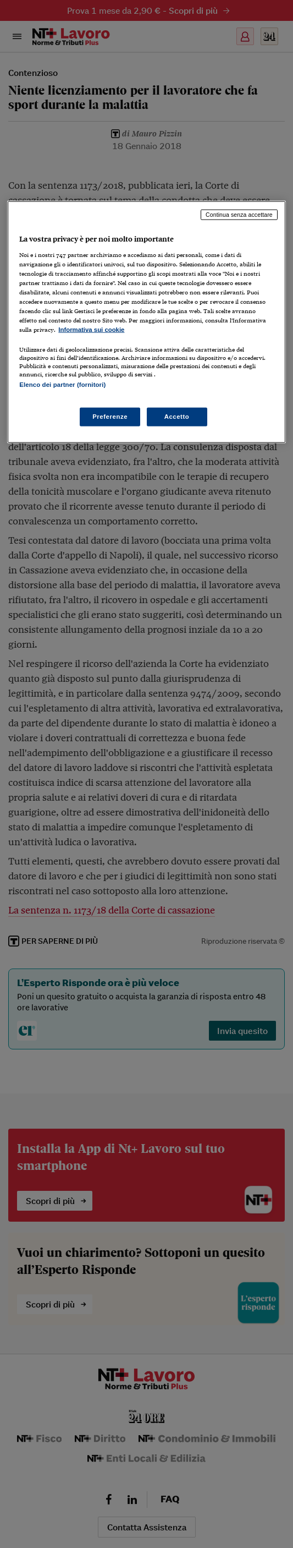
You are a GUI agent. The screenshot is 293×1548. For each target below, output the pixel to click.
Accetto (177, 416)
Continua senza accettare (239, 214)
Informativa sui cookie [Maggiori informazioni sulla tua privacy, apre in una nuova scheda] (91, 329)
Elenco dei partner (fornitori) (62, 384)
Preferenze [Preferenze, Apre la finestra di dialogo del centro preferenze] (110, 416)
